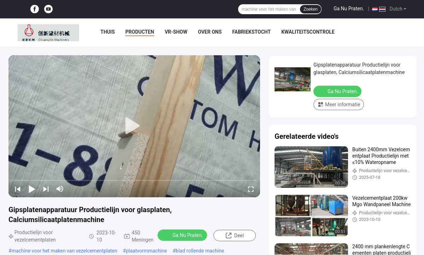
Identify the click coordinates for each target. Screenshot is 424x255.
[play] (134, 126)
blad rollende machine (200, 251)
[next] (46, 188)
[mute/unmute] (60, 188)
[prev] (18, 188)
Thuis (107, 32)
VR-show (176, 32)
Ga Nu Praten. (349, 8)
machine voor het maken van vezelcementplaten (64, 251)
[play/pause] (32, 188)
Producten (139, 32)
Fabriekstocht (251, 32)
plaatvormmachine (146, 251)
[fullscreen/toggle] (251, 188)
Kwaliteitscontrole (308, 32)
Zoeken (311, 9)
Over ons (210, 32)
